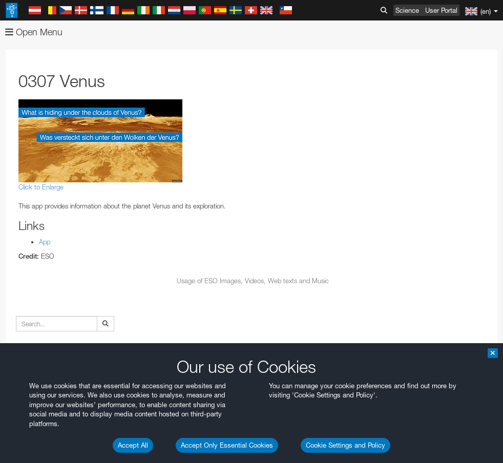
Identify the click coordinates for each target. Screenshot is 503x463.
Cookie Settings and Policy (345, 445)
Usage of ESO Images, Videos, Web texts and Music (253, 281)
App (44, 242)
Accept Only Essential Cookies (227, 445)
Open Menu (33, 32)
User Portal (441, 10)
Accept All (133, 445)
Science (407, 10)
